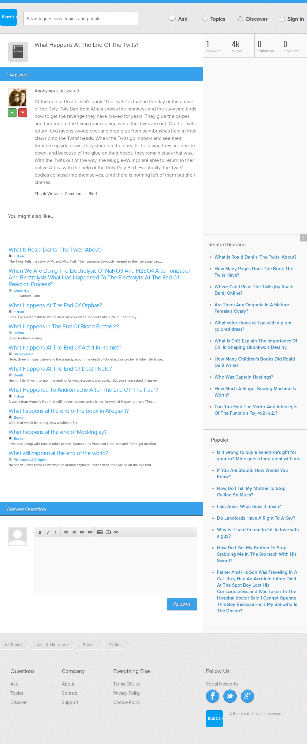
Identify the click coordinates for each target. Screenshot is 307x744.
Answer (182, 604)
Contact (69, 693)
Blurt (92, 193)
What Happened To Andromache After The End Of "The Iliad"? (83, 390)
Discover (252, 18)
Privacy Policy (126, 693)
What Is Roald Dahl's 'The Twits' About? (56, 249)
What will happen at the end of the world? (58, 453)
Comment (74, 193)
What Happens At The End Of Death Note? (60, 368)
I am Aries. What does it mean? (249, 507)
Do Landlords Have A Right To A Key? (256, 518)
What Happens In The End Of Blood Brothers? (64, 326)
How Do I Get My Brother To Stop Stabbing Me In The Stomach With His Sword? (257, 554)
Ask (177, 18)
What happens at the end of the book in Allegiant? (69, 411)
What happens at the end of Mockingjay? (58, 432)
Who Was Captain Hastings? (244, 377)
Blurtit (8, 18)
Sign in (290, 18)
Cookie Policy (126, 702)
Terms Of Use (126, 684)
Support (70, 702)
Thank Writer (47, 193)
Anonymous (46, 91)
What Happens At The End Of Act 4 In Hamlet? (65, 347)
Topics (213, 18)
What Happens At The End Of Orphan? (55, 305)
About (68, 684)
